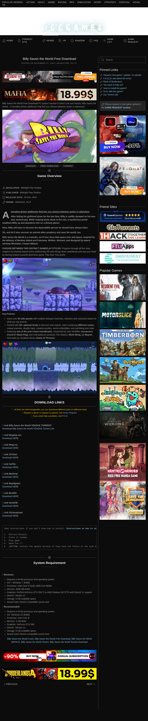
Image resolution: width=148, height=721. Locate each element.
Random (80, 41)
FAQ (96, 41)
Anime (51, 2)
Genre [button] (50, 41)
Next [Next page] (91, 684)
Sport (97, 2)
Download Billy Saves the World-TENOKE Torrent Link (28, 428)
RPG (72, 2)
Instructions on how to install (84, 528)
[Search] (123, 60)
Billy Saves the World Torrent (35, 642)
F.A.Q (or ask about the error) (117, 78)
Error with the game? (113, 91)
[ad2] (120, 462)
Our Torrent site (110, 94)
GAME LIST (110, 40)
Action (30, 2)
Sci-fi (74, 63)
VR (3, 5)
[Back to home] (74, 21)
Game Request (70, 413)
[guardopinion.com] (123, 216)
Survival (124, 2)
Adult (41, 2)
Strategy (110, 2)
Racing (62, 2)
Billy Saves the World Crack (20, 639)
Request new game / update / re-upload (122, 75)
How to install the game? (115, 88)
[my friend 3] (123, 236)
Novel (136, 2)
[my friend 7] (123, 258)
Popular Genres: (12, 2)
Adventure (63, 63)
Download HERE (10, 438)
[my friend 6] (123, 246)
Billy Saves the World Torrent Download (69, 642)
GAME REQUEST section (117, 107)
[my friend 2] (123, 227)
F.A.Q (64, 416)
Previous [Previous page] (11, 684)
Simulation (84, 2)
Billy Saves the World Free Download (52, 639)
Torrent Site (27, 40)
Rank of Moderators (112, 81)
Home (10, 41)
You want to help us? (113, 85)
